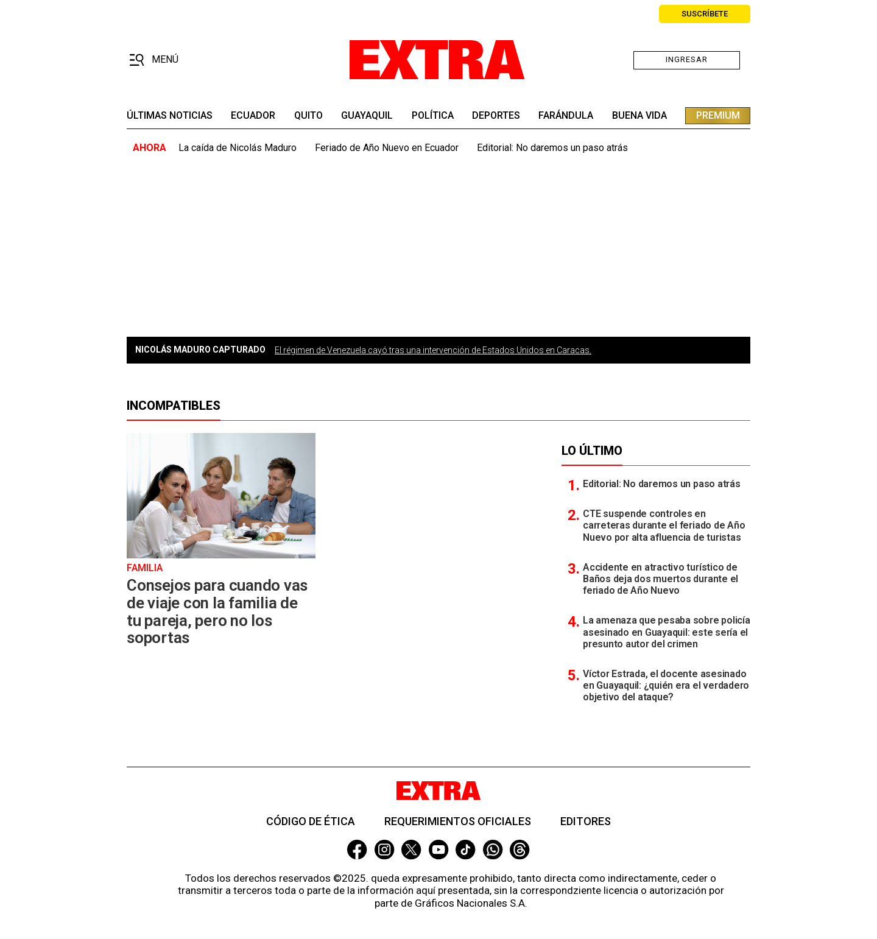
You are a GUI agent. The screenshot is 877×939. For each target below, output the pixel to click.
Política (433, 115)
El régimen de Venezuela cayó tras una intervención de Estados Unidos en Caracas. (433, 350)
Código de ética (310, 821)
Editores (585, 821)
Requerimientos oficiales (457, 821)
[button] (154, 60)
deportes (496, 115)
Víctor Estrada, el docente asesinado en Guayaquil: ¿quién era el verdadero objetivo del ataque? (666, 685)
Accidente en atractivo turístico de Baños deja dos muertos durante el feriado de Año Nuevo (660, 578)
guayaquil (367, 115)
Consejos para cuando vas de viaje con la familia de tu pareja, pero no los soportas (217, 611)
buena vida (639, 115)
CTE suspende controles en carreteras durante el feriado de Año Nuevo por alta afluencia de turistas (664, 525)
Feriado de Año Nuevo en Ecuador (387, 147)
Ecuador (253, 115)
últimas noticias (170, 115)
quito (308, 115)
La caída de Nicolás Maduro (237, 147)
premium (718, 115)
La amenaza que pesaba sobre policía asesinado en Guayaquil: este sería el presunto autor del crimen (666, 631)
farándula (565, 115)
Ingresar (687, 59)
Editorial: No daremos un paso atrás (552, 147)
